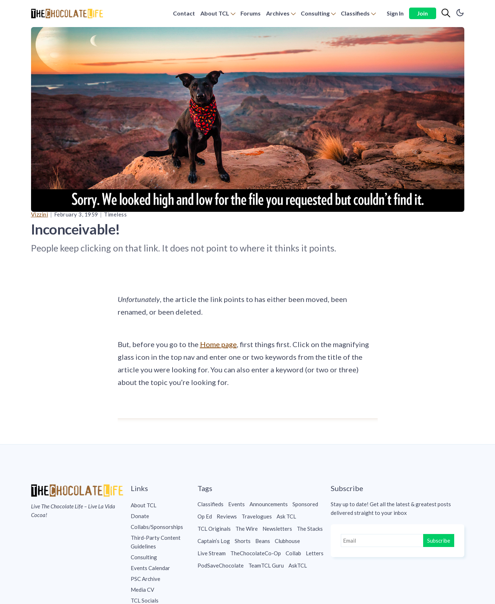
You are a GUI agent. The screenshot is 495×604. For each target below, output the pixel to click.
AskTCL (297, 565)
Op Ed (204, 516)
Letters (315, 553)
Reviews (227, 516)
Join (422, 13)
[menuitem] (184, 13)
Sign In (395, 13)
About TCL (214, 13)
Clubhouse (287, 541)
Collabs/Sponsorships (157, 527)
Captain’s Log (213, 541)
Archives (278, 13)
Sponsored (305, 504)
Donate (140, 516)
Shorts (243, 541)
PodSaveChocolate (220, 565)
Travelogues (257, 516)
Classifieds (355, 13)
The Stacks (310, 528)
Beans (262, 541)
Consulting (315, 13)
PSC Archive (145, 578)
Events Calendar (150, 568)
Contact (184, 13)
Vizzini (39, 214)
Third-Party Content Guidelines (156, 542)
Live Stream (211, 553)
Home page (218, 344)
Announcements (268, 504)
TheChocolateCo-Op (255, 553)
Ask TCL (286, 516)
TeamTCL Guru (266, 565)
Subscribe (438, 540)
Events (236, 504)
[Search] (446, 13)
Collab (293, 553)
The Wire (246, 528)
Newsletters (277, 528)
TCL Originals (214, 528)
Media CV (142, 589)
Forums (250, 13)
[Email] (383, 540)
